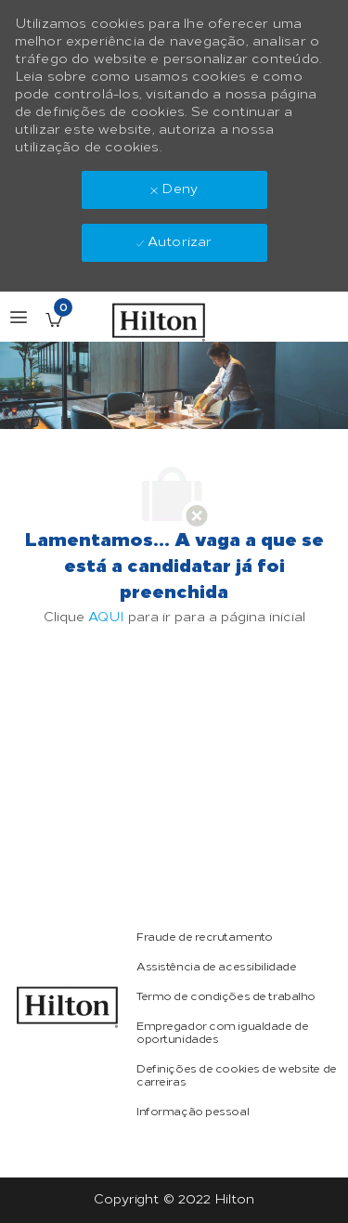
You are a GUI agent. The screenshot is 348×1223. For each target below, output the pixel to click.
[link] (67, 1007)
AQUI (106, 617)
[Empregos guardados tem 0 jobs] (53, 319)
